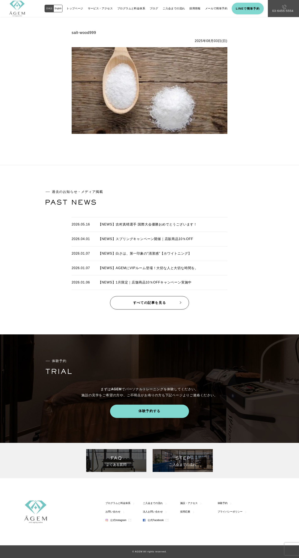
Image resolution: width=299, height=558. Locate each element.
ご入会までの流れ (174, 8)
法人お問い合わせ (153, 511)
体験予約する (149, 411)
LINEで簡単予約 (248, 8)
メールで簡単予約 (216, 8)
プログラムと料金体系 (131, 8)
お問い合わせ (112, 511)
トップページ (74, 8)
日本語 (49, 8)
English (58, 8)
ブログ (154, 8)
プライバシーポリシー (230, 511)
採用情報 (195, 8)
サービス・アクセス (100, 8)
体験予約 (223, 503)
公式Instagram (115, 520)
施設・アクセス (189, 503)
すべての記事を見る (149, 302)
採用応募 (185, 511)
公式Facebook (153, 520)
